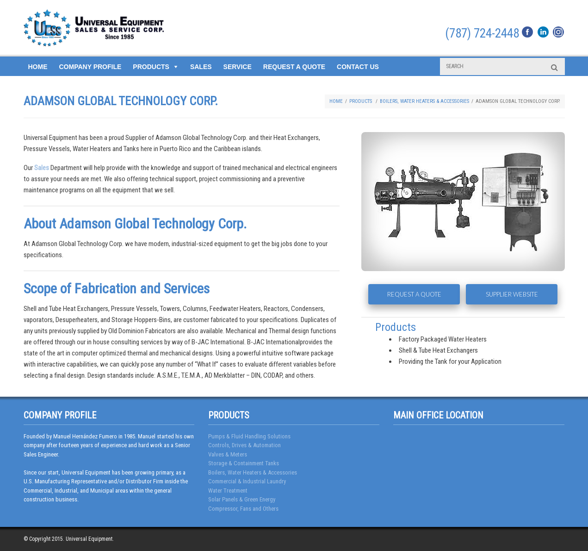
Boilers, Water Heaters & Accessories (424, 101)
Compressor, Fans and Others (243, 508)
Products (151, 66)
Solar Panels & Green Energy (241, 499)
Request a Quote (294, 66)
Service (237, 66)
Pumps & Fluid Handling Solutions (249, 436)
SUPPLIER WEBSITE (512, 294)
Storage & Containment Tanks (243, 463)
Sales (201, 66)
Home (38, 66)
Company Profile (90, 66)
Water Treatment (228, 490)
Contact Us (358, 66)
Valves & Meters (227, 454)
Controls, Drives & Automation (244, 445)
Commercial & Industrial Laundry (247, 481)
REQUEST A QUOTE (414, 294)
